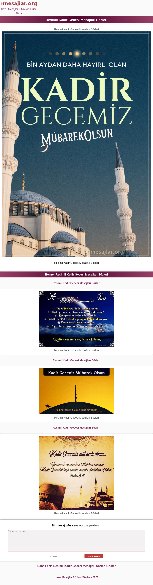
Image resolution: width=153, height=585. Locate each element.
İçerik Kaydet (93, 556)
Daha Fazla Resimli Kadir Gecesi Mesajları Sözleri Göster (76, 566)
